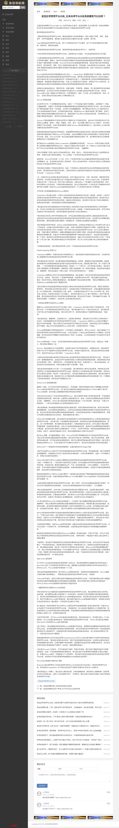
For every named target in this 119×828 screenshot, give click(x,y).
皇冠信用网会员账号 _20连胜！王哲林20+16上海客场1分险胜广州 (60, 712)
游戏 (5, 64)
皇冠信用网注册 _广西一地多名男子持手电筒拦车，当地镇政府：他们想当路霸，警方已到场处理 (71, 707)
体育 (5, 48)
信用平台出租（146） (9, 102)
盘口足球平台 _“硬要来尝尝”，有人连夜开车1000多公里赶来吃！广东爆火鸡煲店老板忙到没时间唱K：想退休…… (78, 749)
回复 (108, 794)
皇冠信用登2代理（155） (10, 88)
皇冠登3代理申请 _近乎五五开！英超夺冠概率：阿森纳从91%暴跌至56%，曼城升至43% (68, 726)
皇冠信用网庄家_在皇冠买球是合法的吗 (57, 686)
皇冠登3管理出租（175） (10, 81)
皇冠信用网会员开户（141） (11, 105)
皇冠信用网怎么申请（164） (11, 85)
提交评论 (42, 787)
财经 (5, 52)
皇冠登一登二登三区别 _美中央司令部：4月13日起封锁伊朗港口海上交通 (63, 721)
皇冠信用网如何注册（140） (11, 108)
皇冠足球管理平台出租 (46, 681)
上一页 (8, 126)
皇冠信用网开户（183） (9, 75)
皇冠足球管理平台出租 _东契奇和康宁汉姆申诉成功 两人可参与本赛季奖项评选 (65, 703)
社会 (5, 44)
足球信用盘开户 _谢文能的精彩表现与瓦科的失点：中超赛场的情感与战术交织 (65, 735)
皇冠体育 (47, 11)
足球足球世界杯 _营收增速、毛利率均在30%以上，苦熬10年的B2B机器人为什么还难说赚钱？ (70, 730)
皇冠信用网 (8, 32)
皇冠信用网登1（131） (9, 122)
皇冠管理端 (8, 24)
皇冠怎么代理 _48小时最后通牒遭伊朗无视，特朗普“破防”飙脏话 (60, 754)
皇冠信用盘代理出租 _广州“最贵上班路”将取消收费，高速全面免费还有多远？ (65, 717)
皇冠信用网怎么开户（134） (11, 112)
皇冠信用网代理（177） (9, 78)
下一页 (19, 126)
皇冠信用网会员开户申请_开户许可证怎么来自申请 (61, 689)
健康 (5, 56)
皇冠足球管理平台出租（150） (11, 92)
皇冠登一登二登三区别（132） (11, 119)
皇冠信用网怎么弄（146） (10, 98)
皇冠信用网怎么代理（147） (11, 95)
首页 (4, 20)
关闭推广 (15, 825)
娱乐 (5, 40)
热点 (5, 36)
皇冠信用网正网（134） (9, 115)
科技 (5, 60)
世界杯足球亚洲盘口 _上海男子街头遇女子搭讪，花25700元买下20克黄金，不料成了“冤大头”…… (72, 740)
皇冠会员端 (8, 28)
